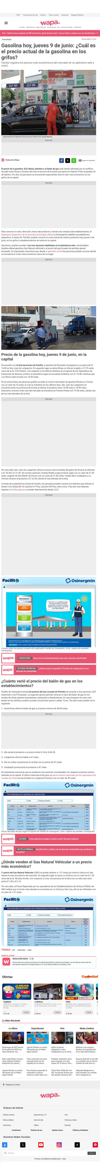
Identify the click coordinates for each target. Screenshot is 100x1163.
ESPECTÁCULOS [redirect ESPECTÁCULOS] (30, 27)
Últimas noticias (8, 1115)
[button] (97, 33)
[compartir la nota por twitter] (67, 160)
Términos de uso (36, 1130)
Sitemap (67, 1125)
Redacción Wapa (12, 160)
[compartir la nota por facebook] (61, 160)
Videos (36, 1125)
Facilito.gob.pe (18, 489)
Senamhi (64, 15)
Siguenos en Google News (87, 160)
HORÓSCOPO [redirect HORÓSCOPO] (77, 27)
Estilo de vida (38, 1120)
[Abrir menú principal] (6, 23)
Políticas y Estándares (80, 1130)
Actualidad (6, 39)
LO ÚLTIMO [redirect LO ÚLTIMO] (22, 27)
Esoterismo (7, 1125)
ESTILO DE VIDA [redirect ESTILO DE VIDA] (51, 27)
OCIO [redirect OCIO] (58, 27)
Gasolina (21, 950)
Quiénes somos (57, 1130)
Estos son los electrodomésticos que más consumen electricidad (59, 658)
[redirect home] (50, 25)
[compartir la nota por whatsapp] (73, 160)
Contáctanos (16, 1130)
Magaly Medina (77, 15)
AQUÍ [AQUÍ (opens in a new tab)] (56, 489)
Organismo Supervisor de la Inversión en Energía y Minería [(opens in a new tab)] (28, 234)
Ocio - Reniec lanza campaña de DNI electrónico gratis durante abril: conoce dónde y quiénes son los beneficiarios (48, 33)
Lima (30, 950)
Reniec (43, 15)
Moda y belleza (8, 1120)
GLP (13, 950)
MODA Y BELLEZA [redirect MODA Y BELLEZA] (41, 27)
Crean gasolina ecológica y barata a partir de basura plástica (54, 839)
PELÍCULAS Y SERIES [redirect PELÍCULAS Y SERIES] (67, 27)
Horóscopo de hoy (30, 15)
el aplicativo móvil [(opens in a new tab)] (54, 251)
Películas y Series (71, 1120)
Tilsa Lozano (54, 15)
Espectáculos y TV (40, 1115)
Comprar (26, 1012)
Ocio (66, 1115)
